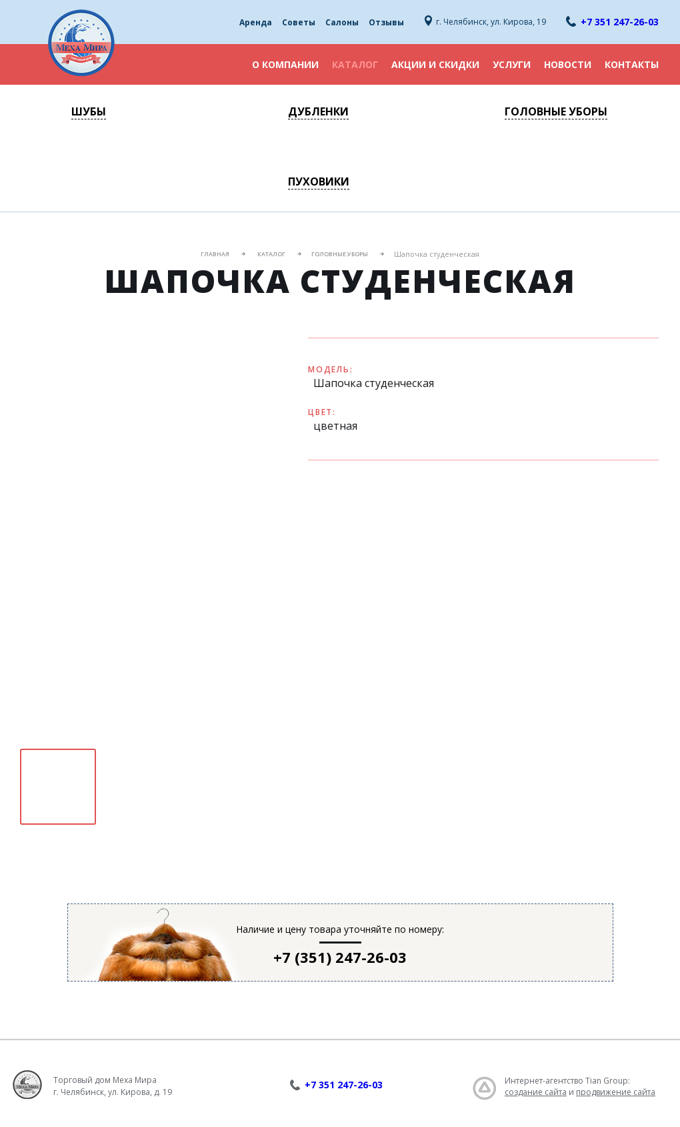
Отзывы (386, 22)
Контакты (632, 64)
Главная (215, 254)
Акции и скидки (435, 64)
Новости (567, 64)
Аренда (255, 22)
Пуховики (318, 181)
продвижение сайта (615, 1092)
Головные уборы (556, 111)
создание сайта (536, 1092)
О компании (285, 64)
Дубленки (318, 111)
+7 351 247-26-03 (620, 21)
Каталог (355, 64)
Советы (298, 22)
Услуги (512, 64)
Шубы (88, 111)
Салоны (342, 22)
